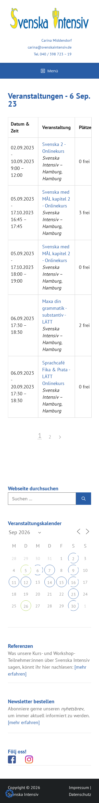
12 (25, 582)
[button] (9, 793)
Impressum (79, 787)
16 (73, 582)
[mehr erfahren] (24, 722)
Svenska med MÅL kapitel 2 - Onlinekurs (56, 199)
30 (73, 606)
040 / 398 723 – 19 (56, 54)
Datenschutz (80, 794)
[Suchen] (83, 498)
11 (14, 582)
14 (49, 582)
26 (25, 606)
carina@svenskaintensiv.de (50, 47)
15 (61, 582)
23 (73, 594)
